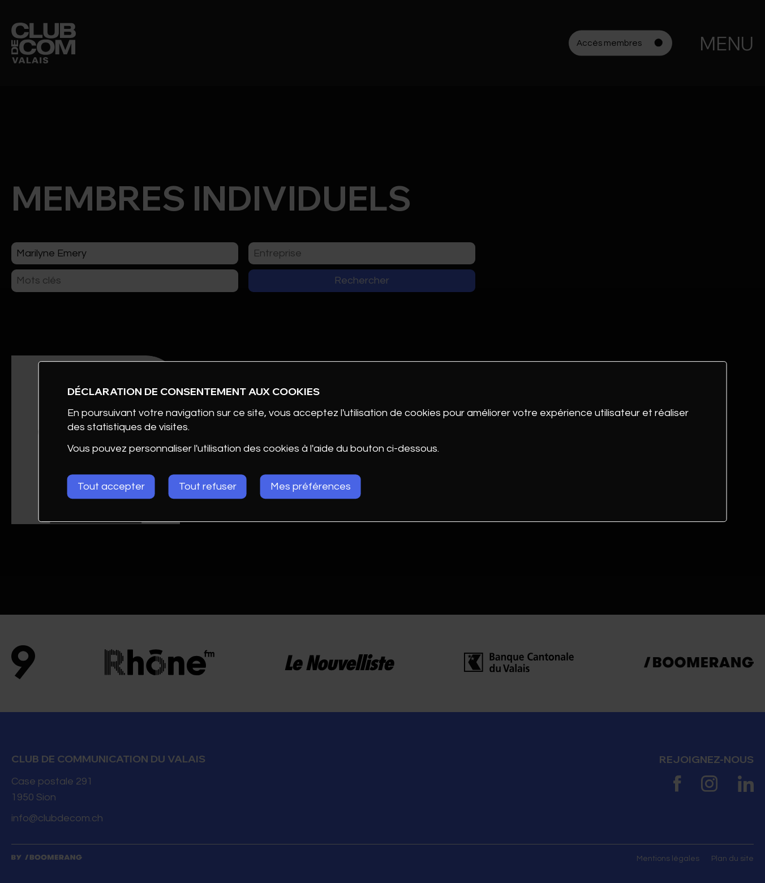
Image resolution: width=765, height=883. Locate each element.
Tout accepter (111, 486)
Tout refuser (208, 486)
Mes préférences (310, 486)
